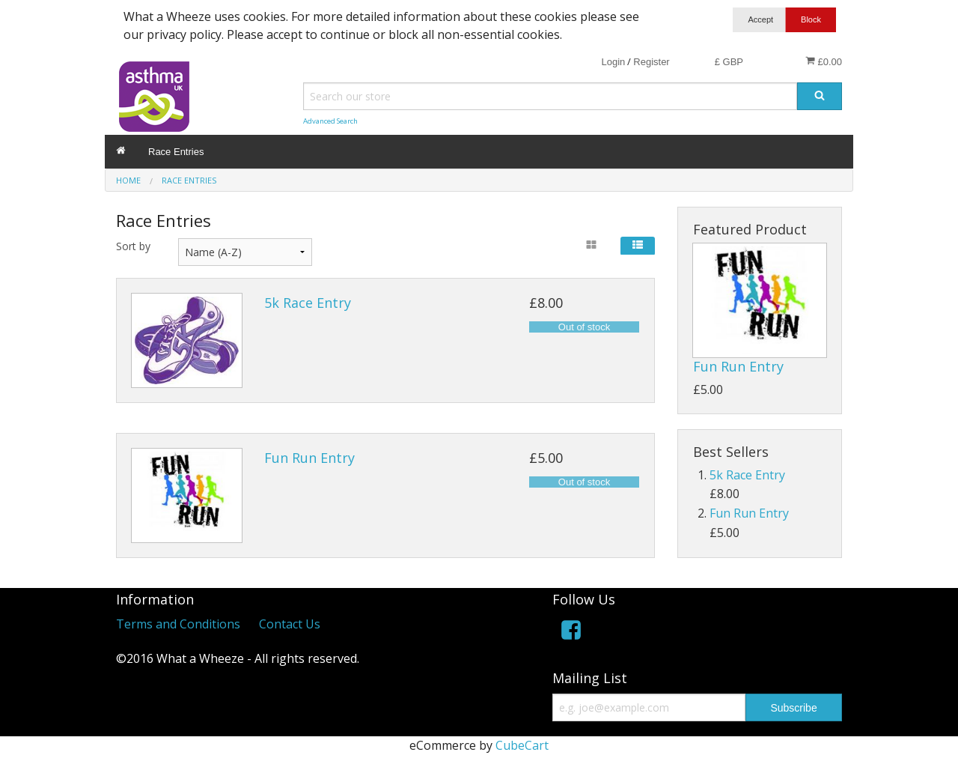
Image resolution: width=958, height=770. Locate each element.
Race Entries (176, 151)
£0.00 (823, 61)
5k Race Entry (307, 303)
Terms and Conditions (178, 624)
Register (651, 61)
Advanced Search (330, 121)
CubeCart (522, 745)
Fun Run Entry (309, 458)
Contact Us (289, 624)
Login (613, 61)
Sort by (133, 246)
